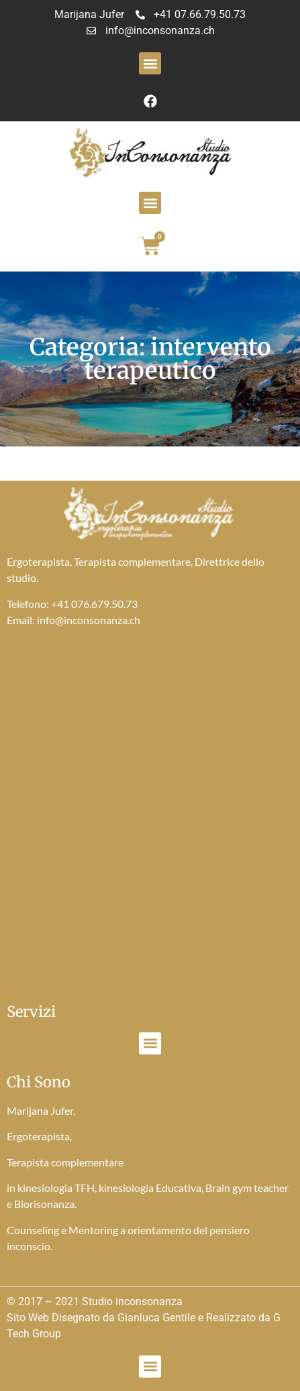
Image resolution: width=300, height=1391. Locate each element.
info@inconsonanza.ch (88, 619)
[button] (150, 63)
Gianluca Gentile (156, 1317)
